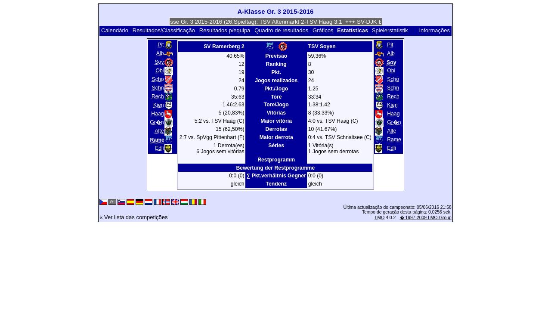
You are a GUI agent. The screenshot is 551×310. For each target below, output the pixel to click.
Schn (158, 88)
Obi (160, 71)
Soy (159, 62)
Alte (159, 131)
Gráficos (323, 30)
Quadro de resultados (281, 30)
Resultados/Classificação (164, 30)
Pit (161, 45)
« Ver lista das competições (133, 217)
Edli (159, 148)
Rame (394, 139)
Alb (160, 53)
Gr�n (157, 122)
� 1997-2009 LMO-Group (426, 217)
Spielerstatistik (390, 30)
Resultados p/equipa (225, 30)
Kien (158, 105)
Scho (158, 79)
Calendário (114, 30)
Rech (158, 96)
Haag (157, 114)
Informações (434, 30)
